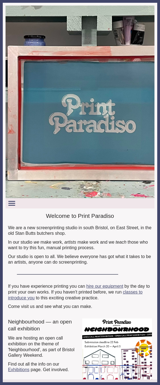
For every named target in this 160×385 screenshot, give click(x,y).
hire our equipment (104, 286)
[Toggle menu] (80, 203)
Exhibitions (18, 369)
